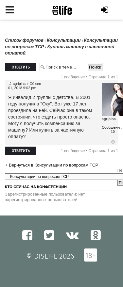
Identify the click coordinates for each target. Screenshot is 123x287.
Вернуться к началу (113, 142)
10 (113, 132)
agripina (19, 84)
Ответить (20, 67)
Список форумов (24, 40)
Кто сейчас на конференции (36, 187)
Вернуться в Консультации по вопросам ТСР (53, 165)
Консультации (64, 40)
